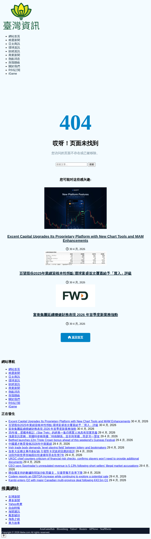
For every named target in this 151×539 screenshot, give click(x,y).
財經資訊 (14, 51)
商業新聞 (14, 55)
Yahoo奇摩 (15, 504)
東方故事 (14, 522)
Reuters (83, 529)
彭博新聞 (14, 496)
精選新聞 (14, 40)
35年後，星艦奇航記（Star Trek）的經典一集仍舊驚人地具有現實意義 (53, 432)
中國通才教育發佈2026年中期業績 (30, 443)
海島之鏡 (14, 519)
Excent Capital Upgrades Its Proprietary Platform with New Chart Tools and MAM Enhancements (75, 238)
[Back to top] (3, 536)
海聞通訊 (14, 511)
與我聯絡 (14, 62)
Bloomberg (62, 529)
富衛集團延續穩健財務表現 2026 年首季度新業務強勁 (75, 315)
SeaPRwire (105, 529)
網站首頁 (14, 36)
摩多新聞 (14, 500)
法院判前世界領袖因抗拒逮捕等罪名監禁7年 (36, 455)
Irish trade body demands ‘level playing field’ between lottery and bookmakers (57, 447)
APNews (93, 529)
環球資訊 (14, 47)
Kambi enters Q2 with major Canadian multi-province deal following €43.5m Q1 (58, 480)
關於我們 (14, 66)
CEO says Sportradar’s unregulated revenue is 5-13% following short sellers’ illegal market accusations (74, 465)
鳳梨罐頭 (14, 515)
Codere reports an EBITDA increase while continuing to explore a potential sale (58, 476)
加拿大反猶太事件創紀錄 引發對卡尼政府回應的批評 (42, 451)
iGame (13, 73)
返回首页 (75, 337)
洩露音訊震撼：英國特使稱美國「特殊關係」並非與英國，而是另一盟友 (54, 436)
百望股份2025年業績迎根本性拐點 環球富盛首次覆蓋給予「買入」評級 (75, 273)
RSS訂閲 (14, 70)
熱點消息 (14, 58)
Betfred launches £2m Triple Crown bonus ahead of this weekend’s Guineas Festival (62, 440)
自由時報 (14, 507)
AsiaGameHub (47, 529)
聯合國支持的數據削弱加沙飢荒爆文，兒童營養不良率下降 (46, 472)
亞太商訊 (14, 43)
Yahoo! (73, 529)
